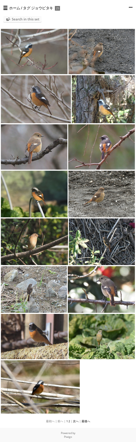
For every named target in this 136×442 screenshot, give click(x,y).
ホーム (14, 7)
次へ (76, 421)
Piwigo (68, 437)
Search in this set (25, 19)
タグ (26, 7)
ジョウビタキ (42, 7)
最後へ (86, 421)
